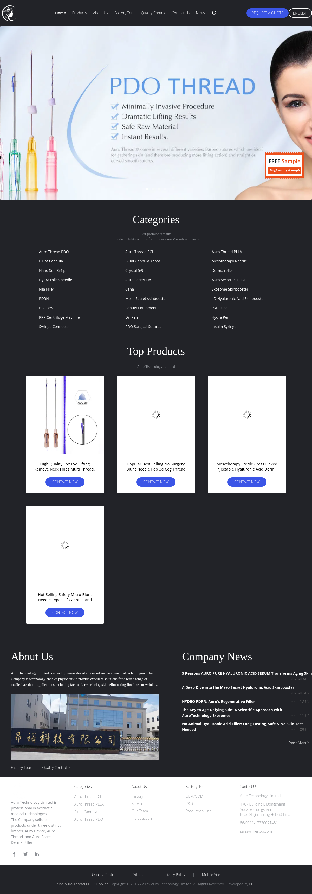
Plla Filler (46, 289)
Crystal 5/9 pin (137, 270)
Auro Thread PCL (139, 251)
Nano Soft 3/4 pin (54, 270)
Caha (129, 289)
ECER (253, 884)
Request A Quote (267, 12)
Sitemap (140, 875)
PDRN (44, 298)
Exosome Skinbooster (230, 289)
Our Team (140, 810)
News (200, 12)
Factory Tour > (22, 767)
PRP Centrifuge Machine (59, 317)
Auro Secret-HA (138, 279)
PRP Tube (220, 307)
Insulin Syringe (224, 326)
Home (60, 12)
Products (79, 12)
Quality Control (153, 12)
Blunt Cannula (51, 261)
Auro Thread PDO (54, 251)
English (300, 13)
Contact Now (65, 481)
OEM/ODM (194, 796)
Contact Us (181, 12)
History (137, 796)
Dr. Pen (131, 317)
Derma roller (222, 270)
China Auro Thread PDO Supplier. (82, 884)
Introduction (142, 818)
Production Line (198, 810)
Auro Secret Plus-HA (229, 279)
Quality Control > (56, 767)
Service (137, 803)
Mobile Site (211, 875)
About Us (100, 12)
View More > (299, 742)
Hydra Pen (220, 317)
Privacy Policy (174, 875)
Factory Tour (124, 12)
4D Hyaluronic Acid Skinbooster (238, 298)
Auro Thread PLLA (227, 251)
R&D (189, 803)
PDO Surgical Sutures (143, 326)
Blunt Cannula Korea (142, 261)
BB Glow (46, 307)
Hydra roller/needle (55, 279)
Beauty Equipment (141, 307)
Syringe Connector (54, 326)
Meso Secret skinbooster (146, 298)
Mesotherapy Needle (229, 261)
